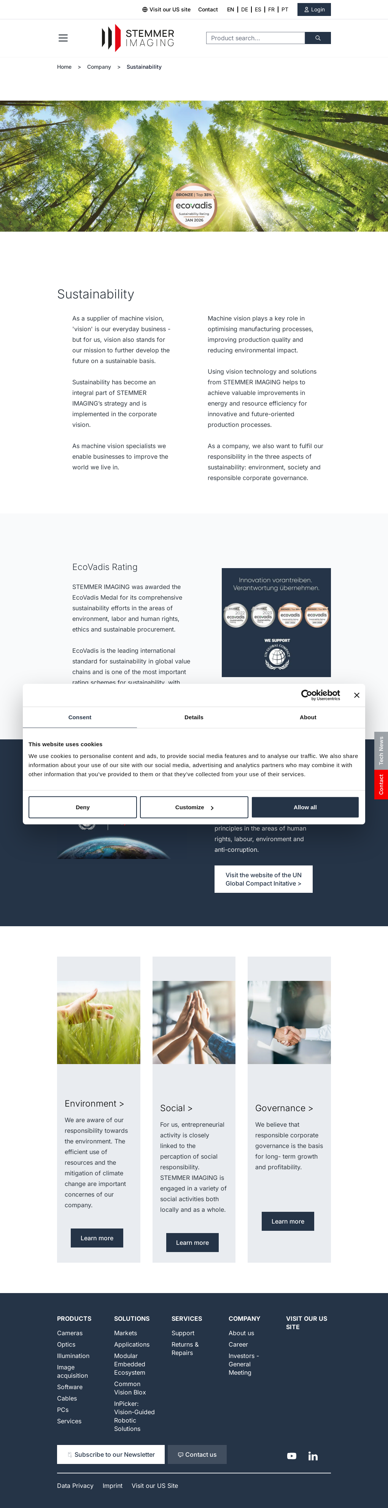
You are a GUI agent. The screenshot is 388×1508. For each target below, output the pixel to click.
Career (238, 1344)
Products (74, 1318)
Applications (131, 1344)
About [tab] (308, 717)
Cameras (70, 1333)
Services (69, 1421)
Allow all (305, 807)
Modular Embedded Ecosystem (129, 1364)
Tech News (381, 750)
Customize (194, 807)
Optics (66, 1344)
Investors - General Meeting (244, 1364)
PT (284, 9)
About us (241, 1333)
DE (244, 9)
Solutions (131, 1318)
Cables (67, 1398)
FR (271, 9)
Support (183, 1333)
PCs (62, 1409)
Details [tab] (194, 717)
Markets (125, 1333)
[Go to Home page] (138, 38)
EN (230, 9)
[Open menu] (63, 38)
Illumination (73, 1356)
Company (99, 66)
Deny (83, 807)
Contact (208, 9)
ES (258, 9)
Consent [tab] (80, 717)
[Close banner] (356, 695)
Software (70, 1387)
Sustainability (144, 66)
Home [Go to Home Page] (64, 66)
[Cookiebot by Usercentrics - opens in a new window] (307, 695)
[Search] (318, 38)
